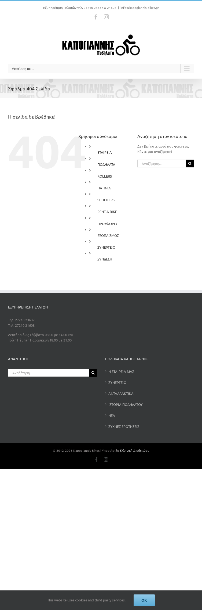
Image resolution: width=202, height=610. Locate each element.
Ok (144, 600)
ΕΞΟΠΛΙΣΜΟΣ (108, 235)
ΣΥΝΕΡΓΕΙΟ (106, 247)
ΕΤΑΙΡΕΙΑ (104, 152)
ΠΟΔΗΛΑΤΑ (106, 164)
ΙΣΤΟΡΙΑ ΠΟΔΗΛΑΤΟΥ (125, 404)
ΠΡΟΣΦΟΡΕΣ (107, 223)
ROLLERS (104, 176)
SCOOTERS (106, 199)
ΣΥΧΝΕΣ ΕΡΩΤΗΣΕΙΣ (123, 426)
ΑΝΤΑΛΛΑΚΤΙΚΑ (121, 393)
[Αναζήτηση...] (161, 163)
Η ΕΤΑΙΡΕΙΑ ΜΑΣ (121, 371)
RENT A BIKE (107, 211)
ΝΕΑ (111, 415)
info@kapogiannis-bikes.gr (139, 7)
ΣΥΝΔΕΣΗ (104, 259)
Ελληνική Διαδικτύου (134, 450)
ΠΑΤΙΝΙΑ (104, 188)
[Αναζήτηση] (190, 163)
